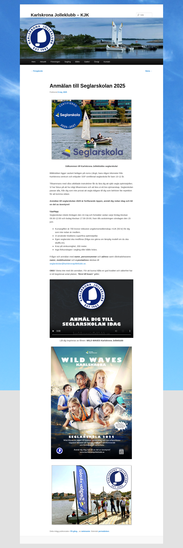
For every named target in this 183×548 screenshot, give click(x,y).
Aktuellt (43, 62)
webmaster (85, 531)
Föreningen (55, 62)
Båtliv (77, 62)
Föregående (37, 71)
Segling (68, 62)
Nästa (148, 71)
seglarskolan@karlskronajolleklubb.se (68, 263)
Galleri (87, 62)
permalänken (104, 531)
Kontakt (107, 62)
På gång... (74, 531)
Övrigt (96, 62)
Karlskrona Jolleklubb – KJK (60, 15)
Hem (33, 62)
